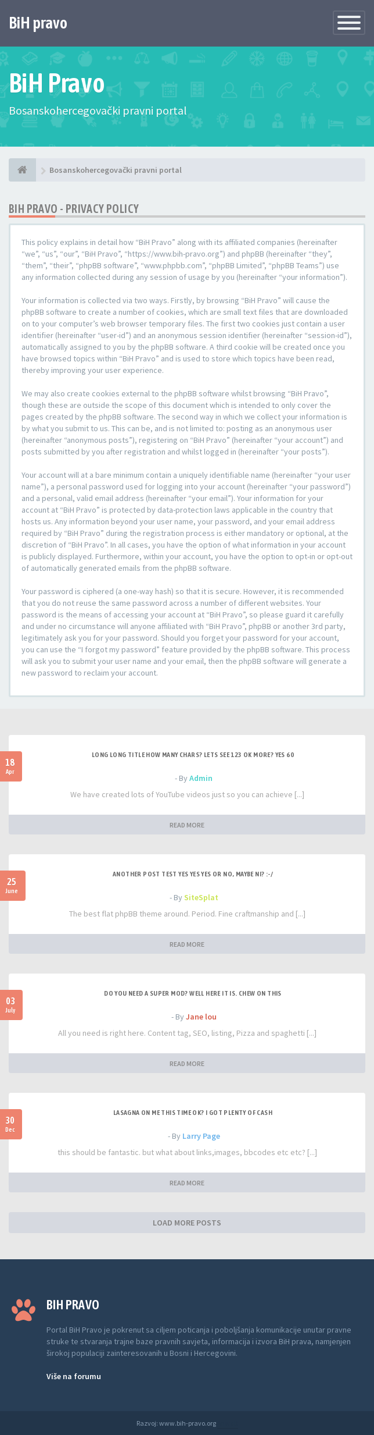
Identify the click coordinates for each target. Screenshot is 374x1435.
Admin (201, 778)
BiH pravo (38, 22)
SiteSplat (201, 897)
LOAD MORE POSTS (187, 1222)
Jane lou (201, 1016)
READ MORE (187, 824)
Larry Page (201, 1136)
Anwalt (227, 1423)
